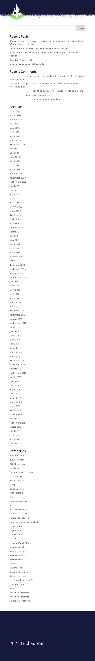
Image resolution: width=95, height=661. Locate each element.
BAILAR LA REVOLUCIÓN (22, 472)
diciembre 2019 (17, 310)
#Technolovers (17, 455)
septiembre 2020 (18, 277)
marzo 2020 (15, 298)
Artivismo (14, 468)
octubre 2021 (16, 223)
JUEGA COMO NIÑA (19, 514)
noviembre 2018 (17, 364)
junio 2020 (15, 286)
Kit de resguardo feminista (47, 99)
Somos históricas (18, 576)
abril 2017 (14, 435)
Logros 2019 (15, 530)
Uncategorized (17, 584)
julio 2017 (14, 431)
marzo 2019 (15, 348)
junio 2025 (15, 128)
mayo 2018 (15, 389)
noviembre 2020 (18, 269)
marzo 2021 (15, 252)
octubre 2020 (16, 273)
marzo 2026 (15, 115)
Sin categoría (16, 568)
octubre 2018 (16, 369)
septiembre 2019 (18, 323)
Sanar (12, 563)
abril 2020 (14, 294)
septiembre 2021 (18, 227)
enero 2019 (15, 356)
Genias (13, 497)
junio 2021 (14, 240)
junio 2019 (14, 335)
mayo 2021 (15, 244)
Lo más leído (16, 526)
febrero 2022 (16, 207)
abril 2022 (14, 198)
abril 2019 (14, 344)
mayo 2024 (15, 161)
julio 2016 (14, 443)
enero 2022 (15, 211)
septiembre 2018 (18, 373)
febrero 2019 (16, 352)
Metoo (13, 538)
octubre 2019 (16, 319)
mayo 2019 (15, 340)
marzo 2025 (15, 136)
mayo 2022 (15, 194)
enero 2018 (15, 406)
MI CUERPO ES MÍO (19, 543)
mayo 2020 (15, 290)
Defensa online (17, 489)
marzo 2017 (15, 439)
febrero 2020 (16, 302)
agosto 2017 (15, 427)
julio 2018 (14, 381)
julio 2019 (14, 331)
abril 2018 (14, 394)
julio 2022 (14, 186)
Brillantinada (16, 476)
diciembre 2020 (17, 265)
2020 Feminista (17, 464)
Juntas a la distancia (19, 518)
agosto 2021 (15, 232)
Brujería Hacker (17, 480)
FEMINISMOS (16, 493)
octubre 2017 (16, 418)
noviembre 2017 (17, 414)
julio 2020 (14, 281)
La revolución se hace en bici (24, 522)
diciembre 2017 (17, 410)
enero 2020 (15, 306)
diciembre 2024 (17, 144)
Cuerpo (13, 485)
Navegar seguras (18, 555)
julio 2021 (14, 236)
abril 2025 (14, 132)
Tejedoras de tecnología (21, 580)
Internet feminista (18, 509)
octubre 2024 (16, 149)
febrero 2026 (16, 119)
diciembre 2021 (17, 215)
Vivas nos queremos (19, 593)
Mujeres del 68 (17, 547)
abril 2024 (14, 165)
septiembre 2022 (18, 182)
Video (12, 588)
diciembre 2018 (17, 360)
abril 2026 (14, 111)
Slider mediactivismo (20, 572)
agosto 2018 (15, 377)
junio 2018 (14, 385)
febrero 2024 (16, 173)
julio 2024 (14, 153)
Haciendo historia (18, 501)
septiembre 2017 (18, 423)
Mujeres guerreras (18, 551)
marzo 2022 (15, 202)
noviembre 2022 (18, 178)
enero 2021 (15, 261)
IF (10, 505)
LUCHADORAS (17, 534)
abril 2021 (14, 248)
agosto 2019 (15, 327)
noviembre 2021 (17, 219)
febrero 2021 (16, 257)
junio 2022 (15, 190)
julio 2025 (14, 124)
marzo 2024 (15, 169)
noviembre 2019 (17, 315)
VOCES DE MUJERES (20, 601)
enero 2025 (15, 140)
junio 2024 (15, 157)
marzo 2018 (15, 398)
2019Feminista (17, 460)
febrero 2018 (16, 402)
